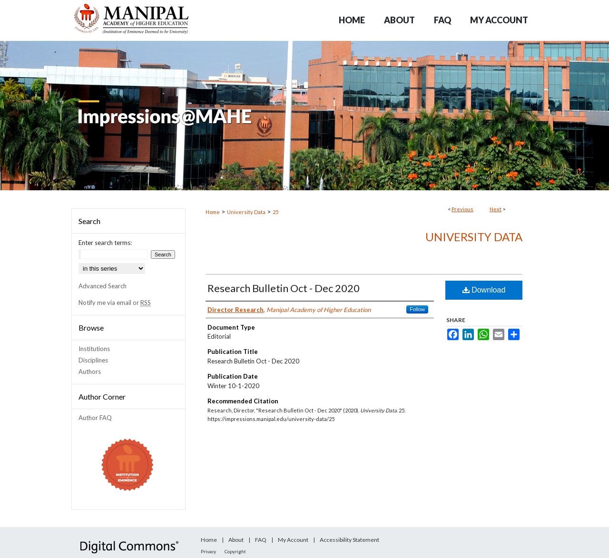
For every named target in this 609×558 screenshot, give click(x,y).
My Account (293, 539)
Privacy (208, 551)
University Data (246, 212)
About (236, 539)
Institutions (94, 348)
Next (495, 209)
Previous (462, 209)
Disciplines (93, 360)
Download (484, 290)
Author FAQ (95, 417)
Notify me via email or (115, 302)
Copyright (235, 551)
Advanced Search (103, 286)
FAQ (260, 539)
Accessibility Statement (349, 539)
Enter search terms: (105, 242)
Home (213, 212)
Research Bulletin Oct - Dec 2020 (283, 288)
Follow (417, 309)
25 (275, 212)
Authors (90, 371)
